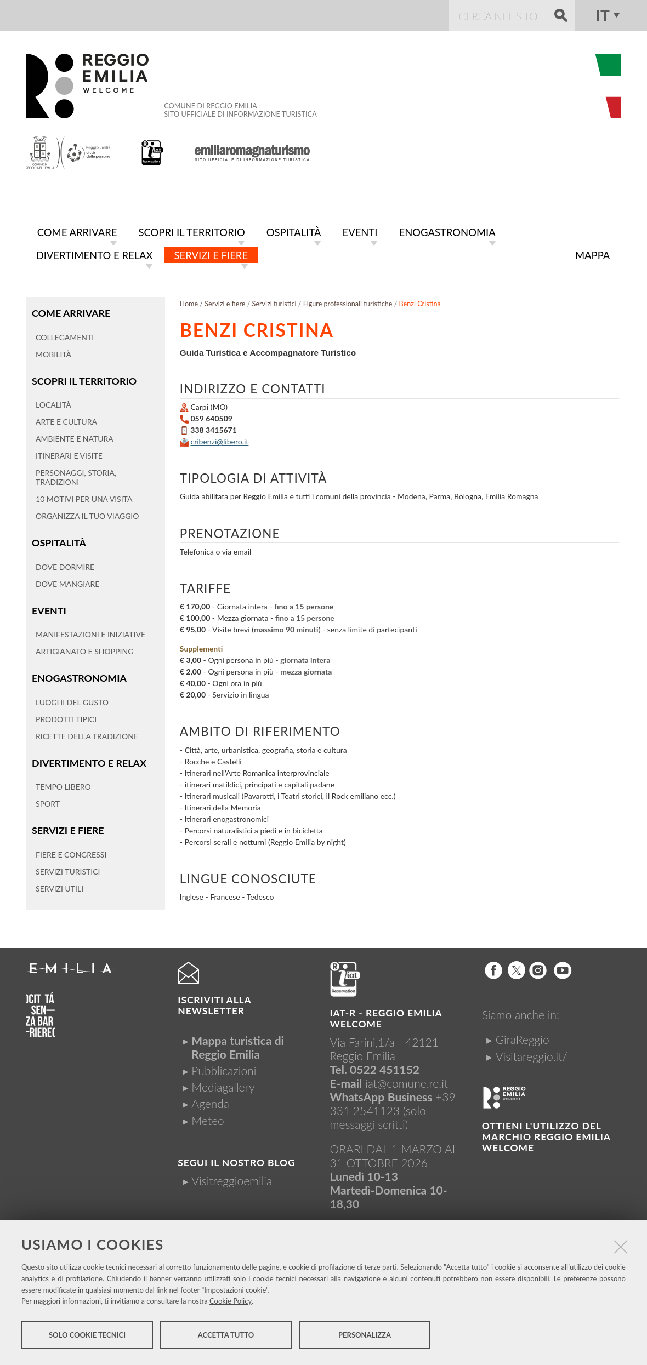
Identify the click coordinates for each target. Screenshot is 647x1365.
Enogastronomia (78, 673)
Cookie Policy (230, 1302)
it (602, 15)
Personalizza (364, 1336)
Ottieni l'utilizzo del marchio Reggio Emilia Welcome (546, 1134)
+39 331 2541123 (393, 1101)
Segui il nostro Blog (236, 1160)
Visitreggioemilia (231, 1178)
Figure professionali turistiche (348, 302)
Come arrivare (70, 310)
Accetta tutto (226, 1336)
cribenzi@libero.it (219, 439)
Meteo (207, 1118)
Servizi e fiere (67, 824)
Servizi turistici (274, 302)
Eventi (48, 606)
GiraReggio (522, 1037)
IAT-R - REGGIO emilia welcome (386, 1016)
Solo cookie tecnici (87, 1336)
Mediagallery (222, 1085)
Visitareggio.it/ (531, 1054)
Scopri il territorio (83, 378)
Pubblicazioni (223, 1068)
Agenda (210, 1101)
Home (189, 302)
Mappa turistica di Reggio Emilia (237, 1045)
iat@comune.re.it (406, 1081)
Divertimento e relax (88, 757)
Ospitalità (58, 539)
